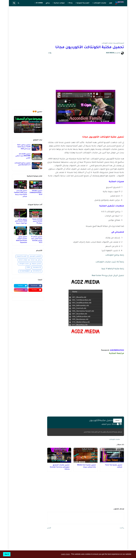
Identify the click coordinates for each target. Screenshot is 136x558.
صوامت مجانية (23, 260)
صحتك (32, 260)
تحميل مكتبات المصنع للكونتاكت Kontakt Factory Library (59, 467)
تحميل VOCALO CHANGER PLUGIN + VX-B (36, 192)
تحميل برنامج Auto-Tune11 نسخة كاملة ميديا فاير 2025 (23, 147)
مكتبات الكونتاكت (107, 43)
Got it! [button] (6, 554)
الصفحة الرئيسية (119, 43)
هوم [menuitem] (110, 3)
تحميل (117, 420)
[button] (18, 3)
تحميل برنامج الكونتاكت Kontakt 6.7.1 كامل (22, 164)
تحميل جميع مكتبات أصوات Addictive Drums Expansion (21, 239)
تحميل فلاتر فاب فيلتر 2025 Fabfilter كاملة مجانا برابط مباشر (20, 193)
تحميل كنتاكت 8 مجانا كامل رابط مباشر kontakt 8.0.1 (36, 239)
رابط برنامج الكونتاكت (114, 255)
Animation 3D (37, 267)
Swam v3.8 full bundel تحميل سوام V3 (37, 221)
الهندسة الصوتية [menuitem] (83, 3)
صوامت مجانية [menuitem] (59, 3)
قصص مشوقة (36, 264)
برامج (39, 260)
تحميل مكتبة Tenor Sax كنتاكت (113, 466)
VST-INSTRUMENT (25, 271)
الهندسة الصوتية (21, 256)
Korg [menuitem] (70, 3)
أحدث (121, 528)
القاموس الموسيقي (35, 256)
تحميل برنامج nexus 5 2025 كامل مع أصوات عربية (21, 221)
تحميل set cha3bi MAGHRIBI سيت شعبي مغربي (22, 156)
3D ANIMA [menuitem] (39, 3)
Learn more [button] (65, 554)
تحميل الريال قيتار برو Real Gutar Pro (108, 276)
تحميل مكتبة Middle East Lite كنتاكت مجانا (86, 466)
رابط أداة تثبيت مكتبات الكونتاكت (110, 262)
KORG (28, 267)
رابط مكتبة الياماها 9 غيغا (112, 269)
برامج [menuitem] (48, 3)
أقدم (49, 528)
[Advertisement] (68, 24)
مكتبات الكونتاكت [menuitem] (100, 3)
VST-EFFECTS (37, 271)
